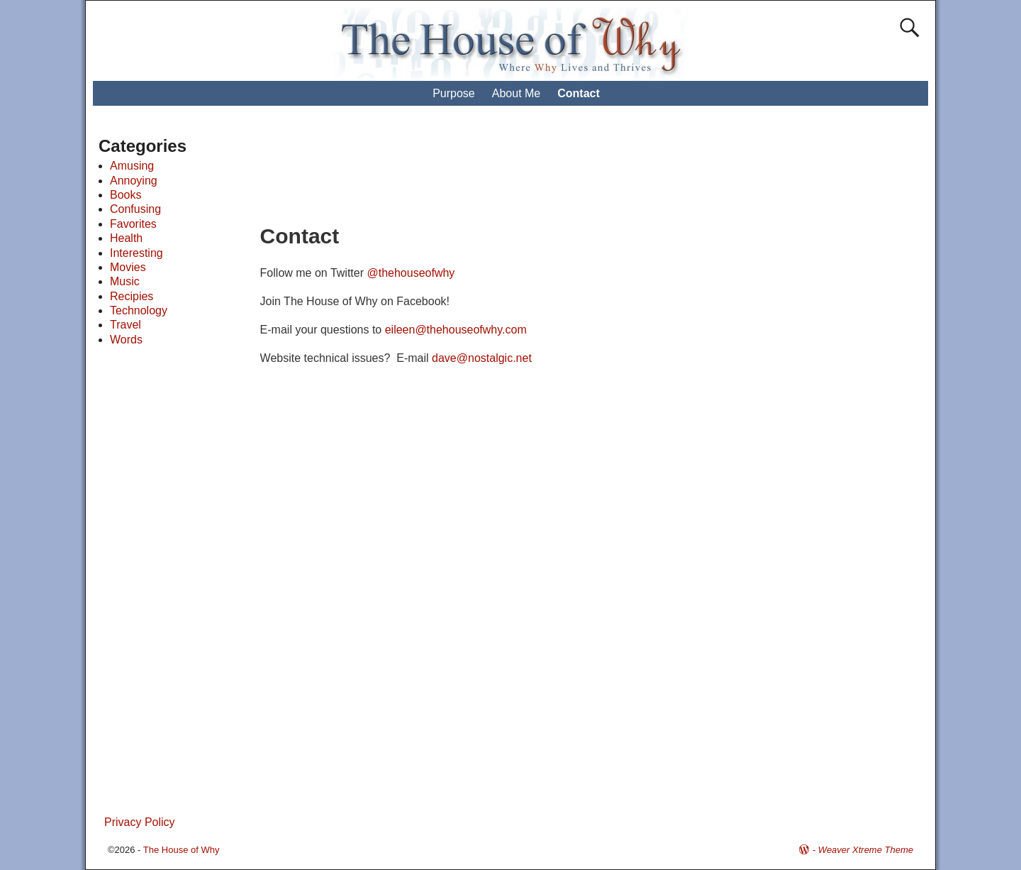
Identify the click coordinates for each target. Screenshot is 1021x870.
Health (126, 238)
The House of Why (181, 849)
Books (125, 195)
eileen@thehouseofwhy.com (456, 330)
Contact (578, 93)
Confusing (135, 209)
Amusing (132, 166)
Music (125, 281)
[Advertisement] (524, 170)
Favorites (133, 224)
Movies (128, 267)
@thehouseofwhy (410, 273)
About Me (516, 93)
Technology (138, 310)
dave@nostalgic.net (482, 358)
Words (126, 340)
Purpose (454, 93)
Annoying (133, 181)
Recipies (131, 296)
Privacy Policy (139, 822)
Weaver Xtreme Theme (865, 849)
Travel (125, 325)
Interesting (136, 253)
